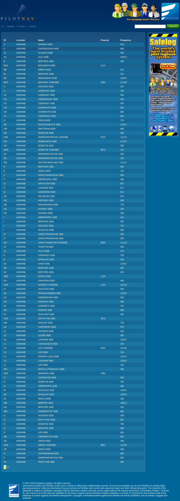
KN (5, 297)
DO (5, 141)
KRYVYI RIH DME (46, 318)
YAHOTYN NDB (45, 247)
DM (5, 129)
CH (5, 99)
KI (5, 289)
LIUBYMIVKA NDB (47, 327)
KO (5, 301)
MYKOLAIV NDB (46, 230)
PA (5, 462)
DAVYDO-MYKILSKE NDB (50, 162)
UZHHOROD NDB (46, 192)
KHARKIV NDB (45, 44)
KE (5, 272)
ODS (6, 445)
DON (6, 150)
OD (5, 441)
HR (5, 213)
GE (5, 196)
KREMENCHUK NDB (48, 297)
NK (5, 394)
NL (5, 398)
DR (5, 158)
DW (5, 162)
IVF (5, 242)
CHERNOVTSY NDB (48, 411)
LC (5, 331)
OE (5, 449)
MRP (6, 373)
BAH (6, 65)
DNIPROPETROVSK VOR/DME (53, 137)
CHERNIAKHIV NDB (48, 99)
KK (5, 293)
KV (5, 314)
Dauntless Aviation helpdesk (105, 493)
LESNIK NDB (44, 335)
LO (5, 352)
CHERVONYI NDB (47, 116)
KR (5, 310)
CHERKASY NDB (46, 91)
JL (5, 251)
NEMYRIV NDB (45, 403)
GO (5, 200)
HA (5, 209)
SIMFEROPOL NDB (47, 179)
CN (5, 107)
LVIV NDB (43, 352)
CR (5, 112)
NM (5, 403)
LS (5, 356)
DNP (6, 137)
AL (5, 53)
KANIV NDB (44, 264)
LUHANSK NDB (45, 188)
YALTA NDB (43, 251)
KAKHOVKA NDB (46, 280)
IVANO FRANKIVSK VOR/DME (53, 242)
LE (5, 335)
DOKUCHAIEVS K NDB (49, 124)
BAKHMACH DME (46, 65)
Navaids (10, 26)
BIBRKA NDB (44, 70)
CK (5, 103)
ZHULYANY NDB (46, 289)
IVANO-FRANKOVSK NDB (50, 175)
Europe (21, 26)
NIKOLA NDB (44, 398)
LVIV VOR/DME (45, 348)
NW (5, 411)
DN (5, 133)
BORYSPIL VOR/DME (48, 82)
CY (5, 116)
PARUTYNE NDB (46, 462)
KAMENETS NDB (46, 306)
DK (5, 124)
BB (5, 70)
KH (5, 280)
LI (4, 344)
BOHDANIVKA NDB (47, 78)
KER (6, 276)
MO (5, 369)
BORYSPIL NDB (46, 61)
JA (5, 247)
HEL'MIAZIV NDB (46, 196)
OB (5, 436)
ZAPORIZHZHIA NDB (48, 48)
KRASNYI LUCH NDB (48, 356)
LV (5, 365)
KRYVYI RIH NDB (46, 183)
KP (5, 306)
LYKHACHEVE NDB (47, 344)
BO (5, 78)
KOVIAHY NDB (45, 323)
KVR (6, 318)
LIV (5, 348)
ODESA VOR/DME (47, 445)
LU (5, 361)
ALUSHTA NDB (45, 53)
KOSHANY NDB (45, 301)
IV (5, 238)
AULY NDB (43, 57)
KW (5, 323)
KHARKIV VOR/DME (48, 285)
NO (5, 407)
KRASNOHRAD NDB (48, 204)
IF (5, 234)
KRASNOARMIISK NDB (49, 293)
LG (5, 339)
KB (5, 268)
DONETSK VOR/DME (48, 150)
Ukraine (32, 26)
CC (5, 95)
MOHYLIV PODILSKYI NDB (51, 369)
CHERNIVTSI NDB (47, 107)
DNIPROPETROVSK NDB (50, 154)
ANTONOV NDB (46, 86)
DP (5, 154)
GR (5, 204)
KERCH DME (44, 276)
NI (5, 390)
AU (5, 57)
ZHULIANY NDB (46, 226)
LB (5, 327)
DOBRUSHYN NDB (47, 141)
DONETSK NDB (45, 133)
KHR (6, 285)
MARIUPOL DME (46, 373)
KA (5, 264)
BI (5, 74)
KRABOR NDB (45, 310)
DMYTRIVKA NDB (46, 129)
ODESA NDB (44, 120)
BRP (6, 82)
